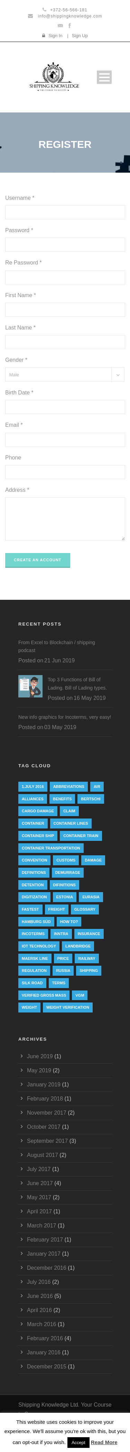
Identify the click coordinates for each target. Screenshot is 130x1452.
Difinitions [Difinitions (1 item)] (64, 885)
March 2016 (41, 1324)
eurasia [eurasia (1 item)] (91, 897)
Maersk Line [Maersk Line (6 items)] (35, 958)
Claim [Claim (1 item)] (69, 811)
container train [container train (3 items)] (80, 836)
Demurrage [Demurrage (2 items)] (67, 872)
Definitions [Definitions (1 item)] (34, 872)
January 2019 (44, 1084)
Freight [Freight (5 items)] (56, 909)
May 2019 (39, 1070)
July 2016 (39, 1282)
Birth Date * (19, 392)
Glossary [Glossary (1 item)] (84, 909)
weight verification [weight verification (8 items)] (67, 1007)
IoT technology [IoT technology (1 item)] (39, 946)
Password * (19, 230)
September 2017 (47, 1141)
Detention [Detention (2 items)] (33, 885)
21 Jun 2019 (59, 660)
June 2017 (40, 1183)
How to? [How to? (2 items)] (69, 922)
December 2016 (46, 1268)
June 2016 (40, 1296)
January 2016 (44, 1352)
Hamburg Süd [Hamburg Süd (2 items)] (36, 922)
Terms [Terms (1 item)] (59, 983)
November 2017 (46, 1113)
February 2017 (45, 1240)
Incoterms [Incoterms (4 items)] (33, 934)
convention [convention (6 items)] (34, 860)
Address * (17, 490)
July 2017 (39, 1169)
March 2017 (41, 1225)
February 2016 (45, 1338)
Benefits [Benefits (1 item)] (62, 799)
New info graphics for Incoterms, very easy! (64, 717)
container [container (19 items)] (33, 823)
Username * (19, 198)
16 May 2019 (90, 698)
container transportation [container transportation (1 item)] (51, 848)
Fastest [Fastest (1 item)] (30, 909)
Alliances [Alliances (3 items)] (33, 799)
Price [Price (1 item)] (63, 958)
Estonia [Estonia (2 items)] (64, 897)
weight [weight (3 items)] (29, 1007)
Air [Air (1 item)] (97, 786)
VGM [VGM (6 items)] (79, 995)
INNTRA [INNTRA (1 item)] (61, 934)
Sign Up (80, 35)
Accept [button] (78, 1442)
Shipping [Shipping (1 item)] (89, 970)
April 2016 (39, 1310)
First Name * (20, 295)
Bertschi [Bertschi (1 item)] (90, 799)
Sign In (55, 35)
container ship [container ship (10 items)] (38, 836)
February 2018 (45, 1099)
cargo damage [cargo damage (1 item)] (38, 811)
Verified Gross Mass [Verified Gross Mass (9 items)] (44, 995)
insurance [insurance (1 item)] (89, 934)
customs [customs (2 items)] (65, 860)
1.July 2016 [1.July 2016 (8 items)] (33, 786)
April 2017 (39, 1211)
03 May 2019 (60, 727)
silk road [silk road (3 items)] (32, 983)
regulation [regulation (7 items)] (34, 970)
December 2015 (46, 1366)
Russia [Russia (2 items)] (63, 970)
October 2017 (44, 1127)
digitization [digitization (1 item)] (34, 897)
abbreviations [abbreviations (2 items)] (68, 786)
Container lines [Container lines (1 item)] (71, 823)
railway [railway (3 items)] (86, 958)
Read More (104, 1442)
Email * (14, 425)
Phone (13, 457)
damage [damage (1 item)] (93, 860)
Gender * (16, 360)
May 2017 (39, 1197)
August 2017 (42, 1155)
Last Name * (20, 328)
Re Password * (23, 263)
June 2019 (40, 1056)
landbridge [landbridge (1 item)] (78, 946)
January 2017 (44, 1254)
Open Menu (104, 77)
